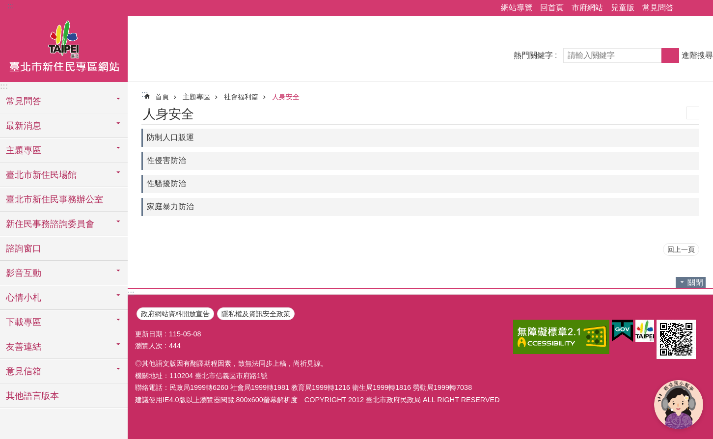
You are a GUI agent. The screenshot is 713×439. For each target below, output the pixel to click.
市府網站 (587, 7)
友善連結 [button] (23, 347)
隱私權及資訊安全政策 (255, 314)
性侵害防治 (166, 160)
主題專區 (196, 97)
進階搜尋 (697, 55)
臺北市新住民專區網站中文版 (64, 47)
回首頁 (552, 7)
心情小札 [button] (23, 297)
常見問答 (658, 7)
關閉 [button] (695, 282)
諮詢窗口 (23, 248)
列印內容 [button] (692, 113)
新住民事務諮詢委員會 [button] (50, 224)
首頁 (162, 97)
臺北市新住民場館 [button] (41, 175)
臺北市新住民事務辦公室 (54, 199)
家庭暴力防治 (170, 206)
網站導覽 (516, 7)
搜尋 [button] (670, 55)
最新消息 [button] (23, 126)
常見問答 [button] (23, 101)
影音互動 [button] (23, 273)
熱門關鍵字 (533, 55)
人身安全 (286, 97)
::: (10, 5)
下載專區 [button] (23, 322)
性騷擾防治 (166, 183)
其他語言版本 (32, 396)
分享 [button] (686, 8)
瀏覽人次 (149, 346)
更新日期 (149, 334)
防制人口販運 (170, 137)
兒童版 (622, 7)
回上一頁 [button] (681, 249)
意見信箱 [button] (23, 371)
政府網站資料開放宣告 (175, 314)
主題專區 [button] (23, 150)
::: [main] (144, 94)
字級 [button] (700, 8)
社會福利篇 (241, 97)
